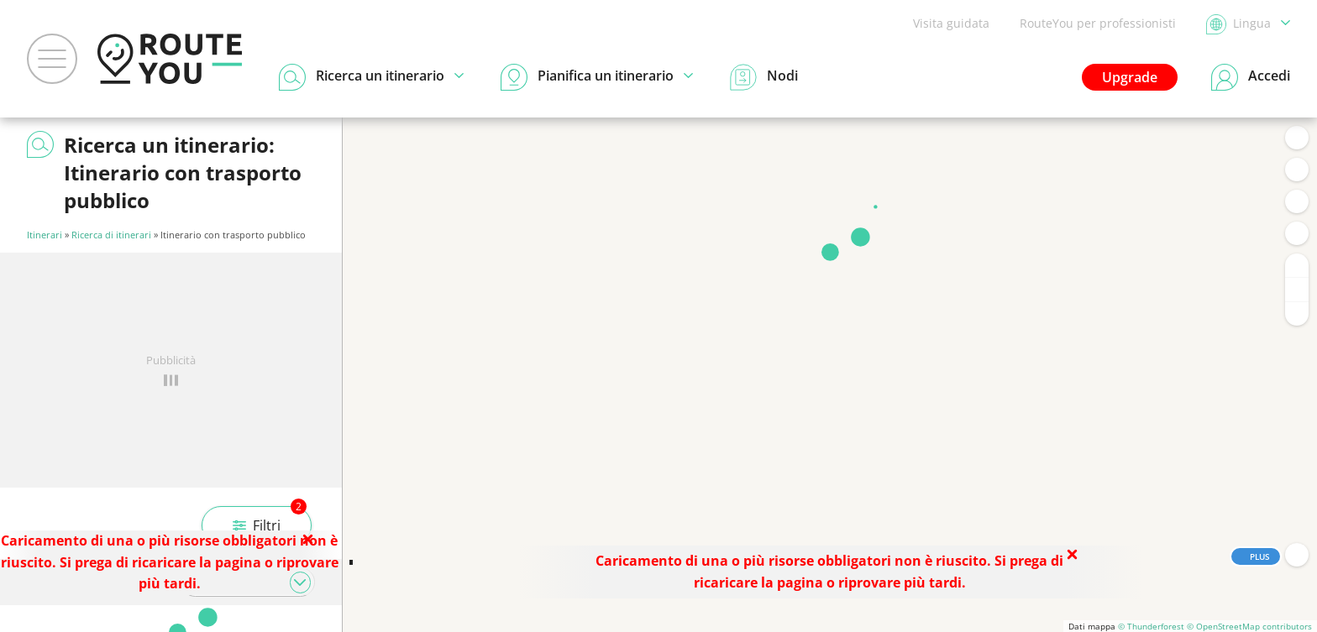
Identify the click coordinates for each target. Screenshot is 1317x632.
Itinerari (44, 234)
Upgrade (1129, 77)
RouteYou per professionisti (1098, 23)
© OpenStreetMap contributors (1249, 626)
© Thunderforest (1151, 626)
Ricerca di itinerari (111, 234)
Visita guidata (951, 23)
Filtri (270, 520)
